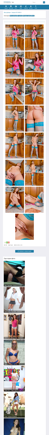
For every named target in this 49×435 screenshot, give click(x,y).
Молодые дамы (27, 15)
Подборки (26, 7)
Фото (16, 7)
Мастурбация (13, 15)
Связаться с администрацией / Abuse (12, 424)
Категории (11, 7)
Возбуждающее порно (27, 425)
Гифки (35, 7)
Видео (21, 7)
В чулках (20, 15)
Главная (6, 7)
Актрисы (30, 7)
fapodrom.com (8, 2)
